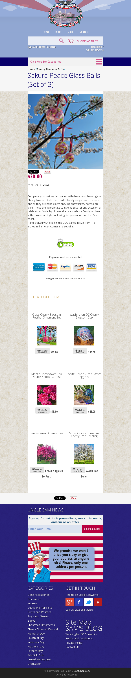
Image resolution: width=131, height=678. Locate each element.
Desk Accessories (39, 594)
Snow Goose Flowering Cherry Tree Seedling (84, 434)
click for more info (42, 351)
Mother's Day (36, 646)
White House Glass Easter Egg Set (84, 375)
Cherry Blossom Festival (43, 629)
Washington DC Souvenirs (81, 634)
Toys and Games (38, 616)
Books (31, 620)
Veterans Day (36, 642)
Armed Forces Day (39, 659)
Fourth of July (36, 638)
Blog (58, 31)
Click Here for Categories (45, 62)
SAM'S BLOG (84, 628)
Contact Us (72, 647)
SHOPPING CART (87, 41)
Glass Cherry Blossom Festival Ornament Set (46, 316)
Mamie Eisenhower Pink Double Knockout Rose (46, 375)
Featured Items (47, 296)
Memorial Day (36, 633)
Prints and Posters (39, 612)
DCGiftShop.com (81, 670)
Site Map (78, 622)
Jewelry (32, 603)
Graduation (34, 663)
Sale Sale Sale (36, 655)
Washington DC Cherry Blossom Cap (84, 316)
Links (70, 31)
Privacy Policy (74, 642)
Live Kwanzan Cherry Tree (46, 433)
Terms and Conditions (79, 638)
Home (46, 31)
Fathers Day (35, 650)
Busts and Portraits (40, 607)
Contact (84, 31)
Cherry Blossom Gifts (50, 69)
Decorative (34, 599)
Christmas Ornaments (41, 625)
